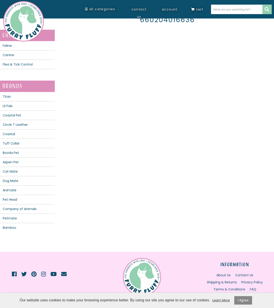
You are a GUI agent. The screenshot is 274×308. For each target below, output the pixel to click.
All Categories (100, 9)
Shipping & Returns (222, 282)
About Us (223, 275)
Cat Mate (10, 171)
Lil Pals (8, 106)
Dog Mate (10, 181)
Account (170, 9)
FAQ (253, 289)
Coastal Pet (12, 115)
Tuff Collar (11, 143)
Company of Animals (20, 209)
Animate (9, 190)
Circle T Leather (15, 124)
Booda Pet (11, 152)
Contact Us (139, 13)
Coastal (9, 134)
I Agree (243, 300)
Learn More (221, 300)
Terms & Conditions (229, 289)
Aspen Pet (11, 162)
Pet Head (10, 199)
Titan (7, 96)
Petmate (10, 218)
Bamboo (9, 227)
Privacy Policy (252, 282)
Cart (197, 9)
